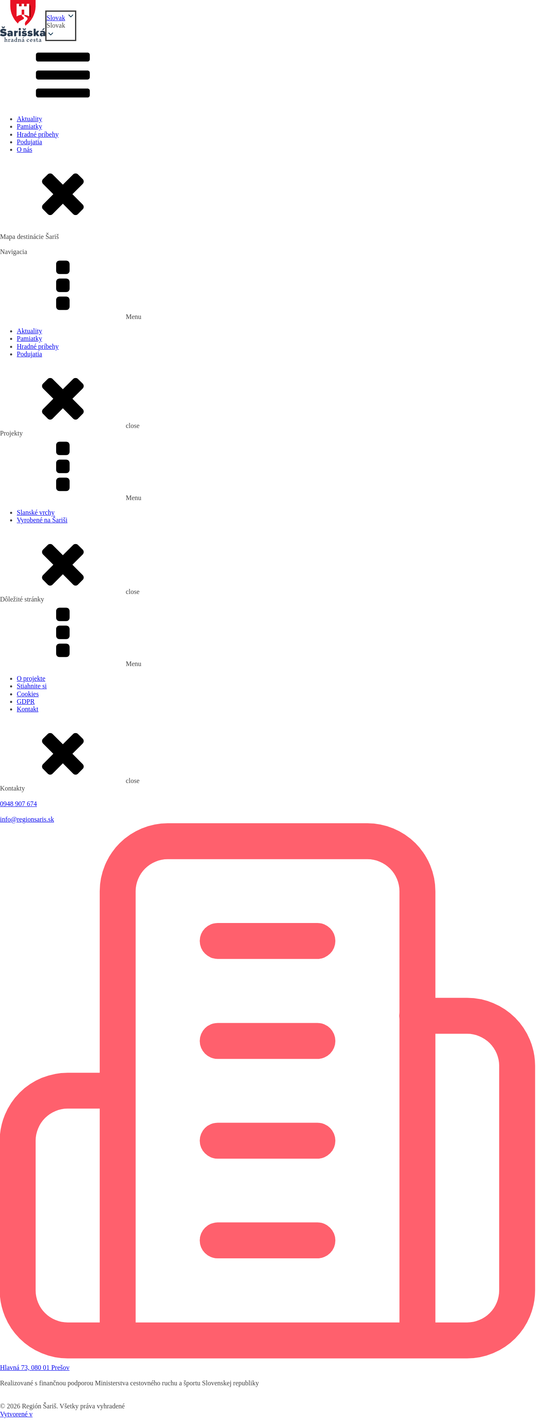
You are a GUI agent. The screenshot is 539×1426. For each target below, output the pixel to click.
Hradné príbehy (38, 134)
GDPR (26, 701)
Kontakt (28, 709)
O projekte (31, 678)
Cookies (28, 693)
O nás (24, 149)
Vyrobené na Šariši (42, 520)
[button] (61, 25)
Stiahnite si (32, 686)
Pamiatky (29, 126)
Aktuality (29, 118)
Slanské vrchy (35, 512)
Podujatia (29, 141)
